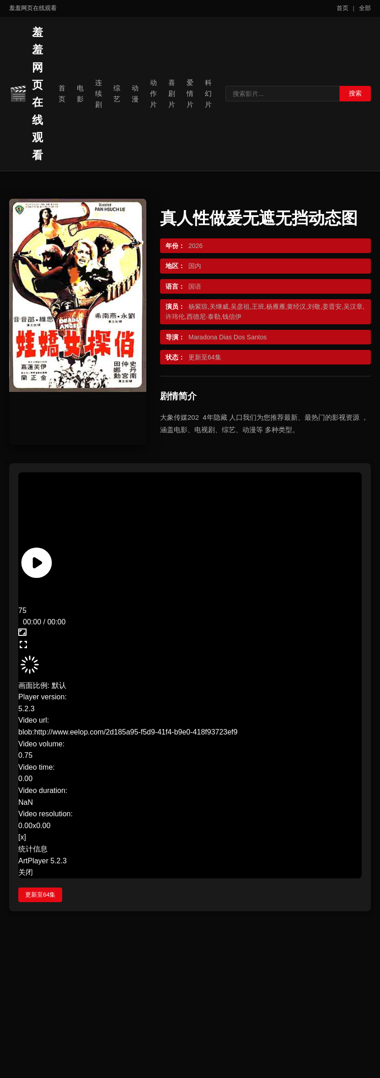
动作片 (153, 93)
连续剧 (98, 93)
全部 (365, 8)
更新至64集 (40, 894)
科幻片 (208, 93)
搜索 (355, 93)
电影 (80, 93)
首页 (342, 8)
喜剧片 (171, 93)
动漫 (135, 93)
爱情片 (190, 93)
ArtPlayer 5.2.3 (42, 861)
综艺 (116, 93)
